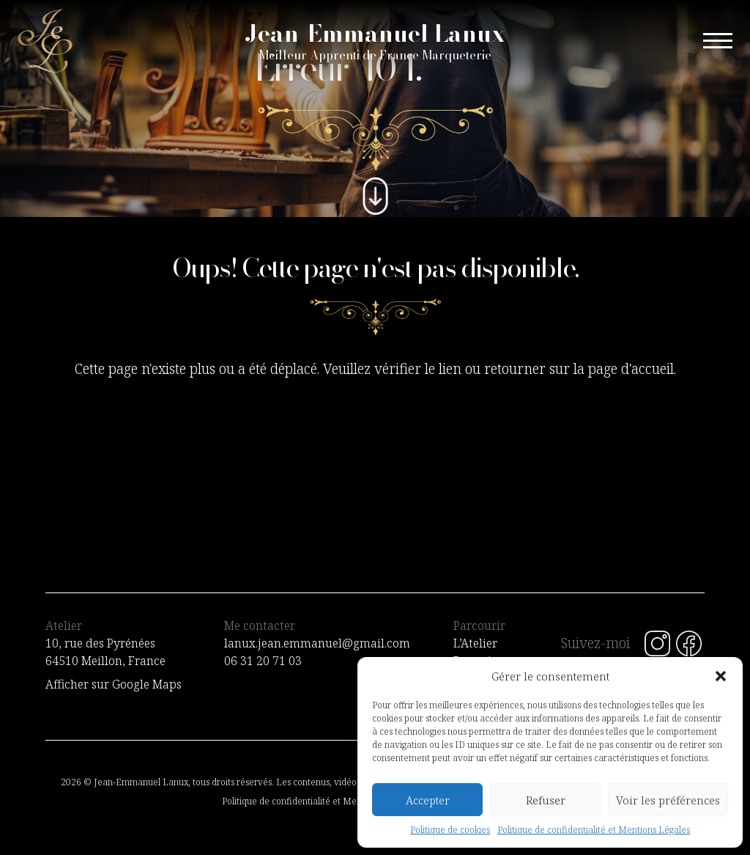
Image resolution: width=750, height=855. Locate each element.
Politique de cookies (450, 829)
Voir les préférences (668, 800)
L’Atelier (475, 643)
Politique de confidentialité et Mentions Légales (593, 829)
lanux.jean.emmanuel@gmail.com (317, 643)
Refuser (545, 800)
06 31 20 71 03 (263, 661)
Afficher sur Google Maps (113, 684)
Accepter (428, 800)
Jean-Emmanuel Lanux (375, 41)
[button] (720, 676)
